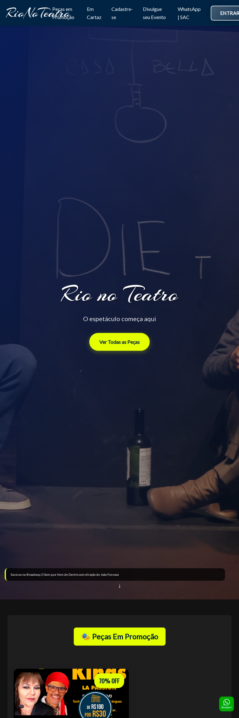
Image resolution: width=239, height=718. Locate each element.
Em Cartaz (94, 13)
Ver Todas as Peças (119, 342)
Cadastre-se (122, 13)
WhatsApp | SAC (189, 13)
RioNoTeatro (38, 13)
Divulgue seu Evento (154, 13)
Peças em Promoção (63, 13)
